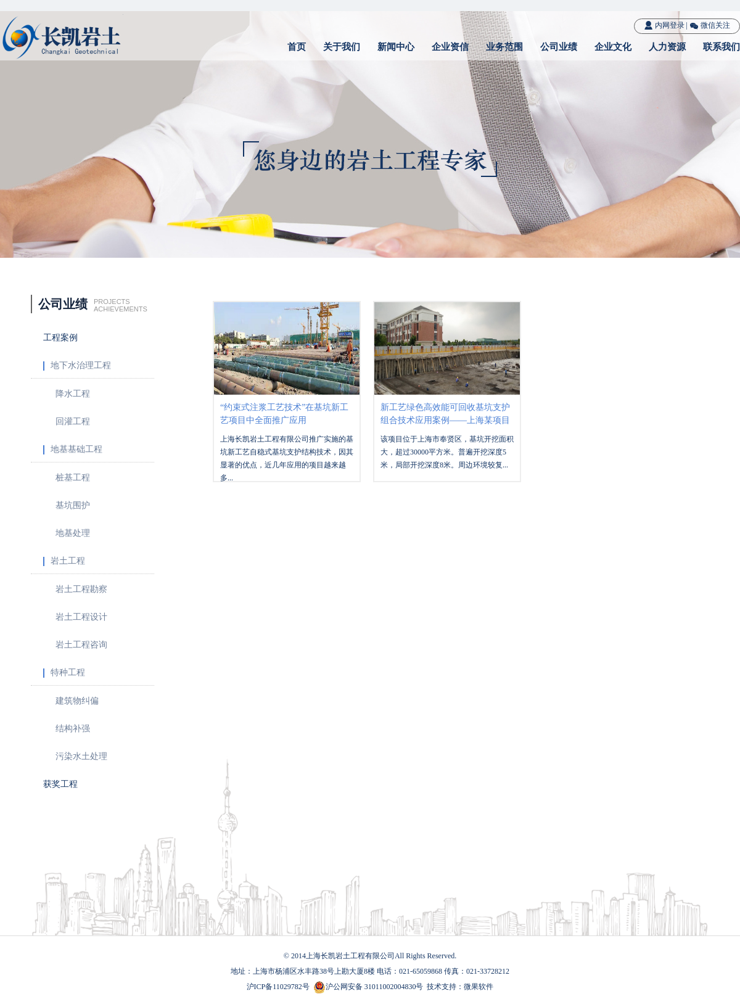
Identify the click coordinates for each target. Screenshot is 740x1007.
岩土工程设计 (81, 617)
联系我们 (721, 47)
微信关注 (709, 25)
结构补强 (73, 728)
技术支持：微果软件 (460, 986)
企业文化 (612, 47)
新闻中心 (395, 47)
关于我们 (341, 47)
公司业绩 (558, 47)
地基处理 (73, 533)
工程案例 (60, 337)
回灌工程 (73, 421)
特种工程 (64, 673)
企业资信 (450, 47)
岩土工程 (64, 561)
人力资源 (667, 47)
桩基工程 (73, 477)
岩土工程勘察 (81, 589)
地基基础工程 (72, 449)
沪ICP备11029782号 (278, 986)
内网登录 (664, 25)
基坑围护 (73, 505)
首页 (296, 47)
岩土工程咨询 (81, 644)
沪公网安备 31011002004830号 (375, 986)
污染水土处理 (81, 756)
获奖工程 (60, 784)
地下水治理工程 (77, 366)
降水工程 (73, 393)
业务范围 (504, 47)
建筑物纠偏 (77, 700)
